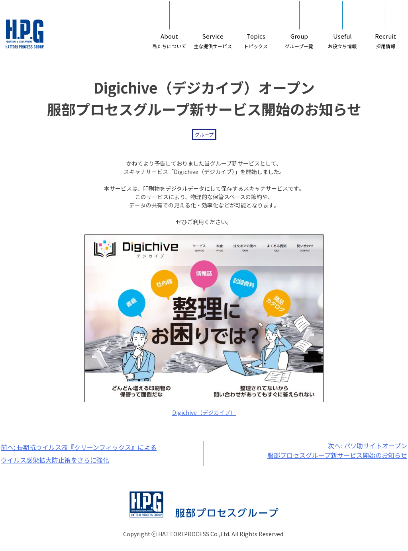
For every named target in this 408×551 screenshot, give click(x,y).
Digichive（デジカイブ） (204, 412)
